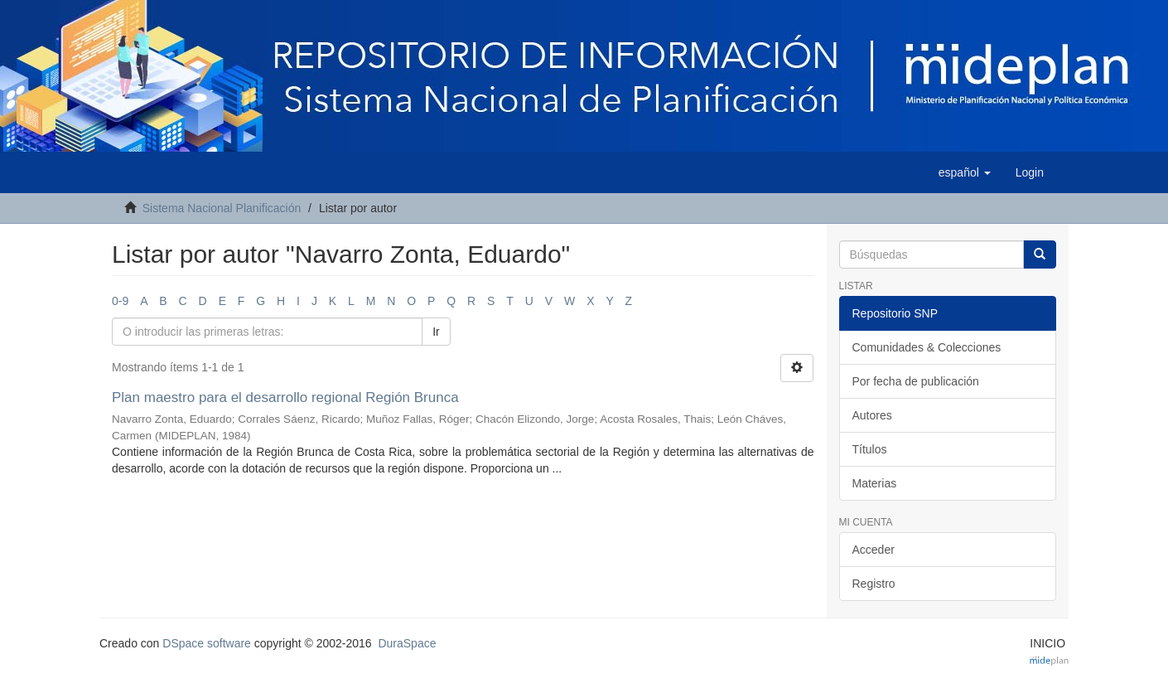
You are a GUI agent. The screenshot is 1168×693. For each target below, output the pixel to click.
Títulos (869, 449)
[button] (964, 172)
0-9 (120, 301)
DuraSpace (407, 643)
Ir (436, 331)
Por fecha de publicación (915, 381)
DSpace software (206, 643)
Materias (874, 483)
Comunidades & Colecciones (926, 347)
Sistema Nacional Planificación (221, 208)
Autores (872, 415)
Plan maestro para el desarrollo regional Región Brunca (285, 397)
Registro (873, 583)
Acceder (873, 549)
